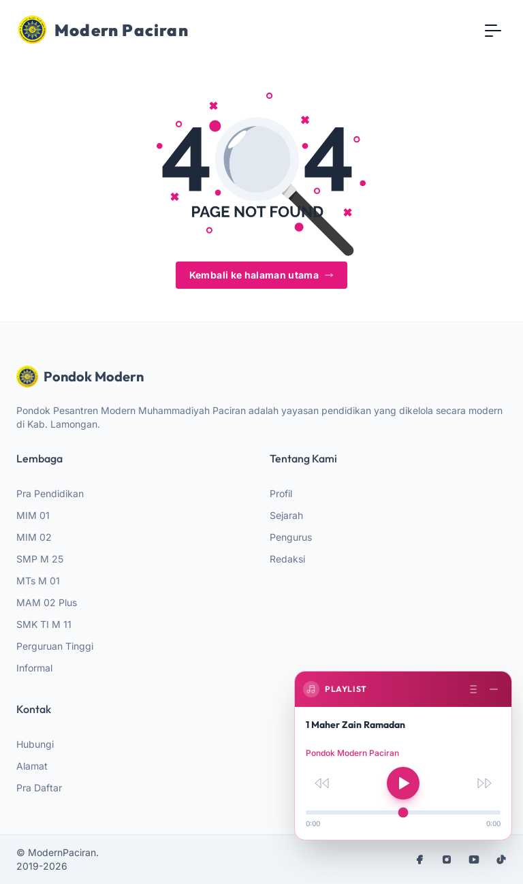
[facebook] (419, 859)
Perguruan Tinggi (54, 646)
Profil (281, 493)
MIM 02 (34, 537)
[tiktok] (501, 859)
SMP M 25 (39, 559)
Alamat (32, 766)
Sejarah (286, 515)
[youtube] (474, 859)
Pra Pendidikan (50, 493)
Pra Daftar (39, 787)
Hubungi (35, 744)
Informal (34, 668)
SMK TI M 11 (44, 624)
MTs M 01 (38, 580)
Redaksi (287, 559)
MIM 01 (33, 515)
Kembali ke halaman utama (261, 275)
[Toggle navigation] (493, 30)
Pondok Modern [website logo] (80, 377)
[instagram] (446, 859)
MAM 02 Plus (46, 602)
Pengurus (291, 537)
